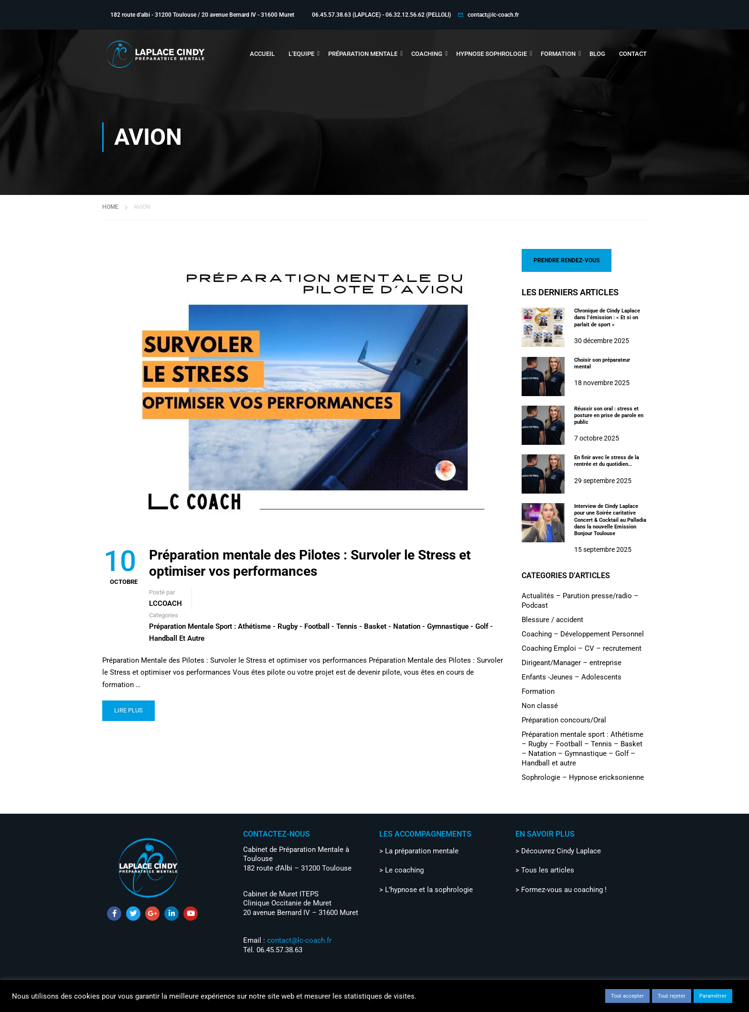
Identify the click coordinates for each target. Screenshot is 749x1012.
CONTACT (633, 53)
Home (110, 206)
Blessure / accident (552, 618)
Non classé (540, 704)
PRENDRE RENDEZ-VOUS (566, 259)
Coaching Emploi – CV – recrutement (582, 647)
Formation (538, 690)
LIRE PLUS (128, 709)
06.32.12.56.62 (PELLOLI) (418, 14)
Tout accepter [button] (627, 996)
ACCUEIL (262, 53)
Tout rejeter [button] (671, 996)
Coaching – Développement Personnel (583, 633)
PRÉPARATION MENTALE (362, 53)
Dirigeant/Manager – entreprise (571, 661)
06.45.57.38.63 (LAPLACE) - (348, 14)
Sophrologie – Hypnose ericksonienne (583, 776)
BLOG (597, 53)
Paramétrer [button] (713, 996)
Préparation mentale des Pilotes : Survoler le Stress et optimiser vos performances (310, 562)
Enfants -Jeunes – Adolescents (571, 676)
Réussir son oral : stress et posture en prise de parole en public (608, 414)
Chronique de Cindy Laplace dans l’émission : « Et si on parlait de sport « (607, 317)
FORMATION (558, 53)
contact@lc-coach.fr (493, 14)
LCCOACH (165, 602)
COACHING (426, 53)
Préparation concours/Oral (564, 719)
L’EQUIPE (301, 53)
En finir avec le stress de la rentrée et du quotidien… (606, 459)
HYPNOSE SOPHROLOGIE (491, 53)
